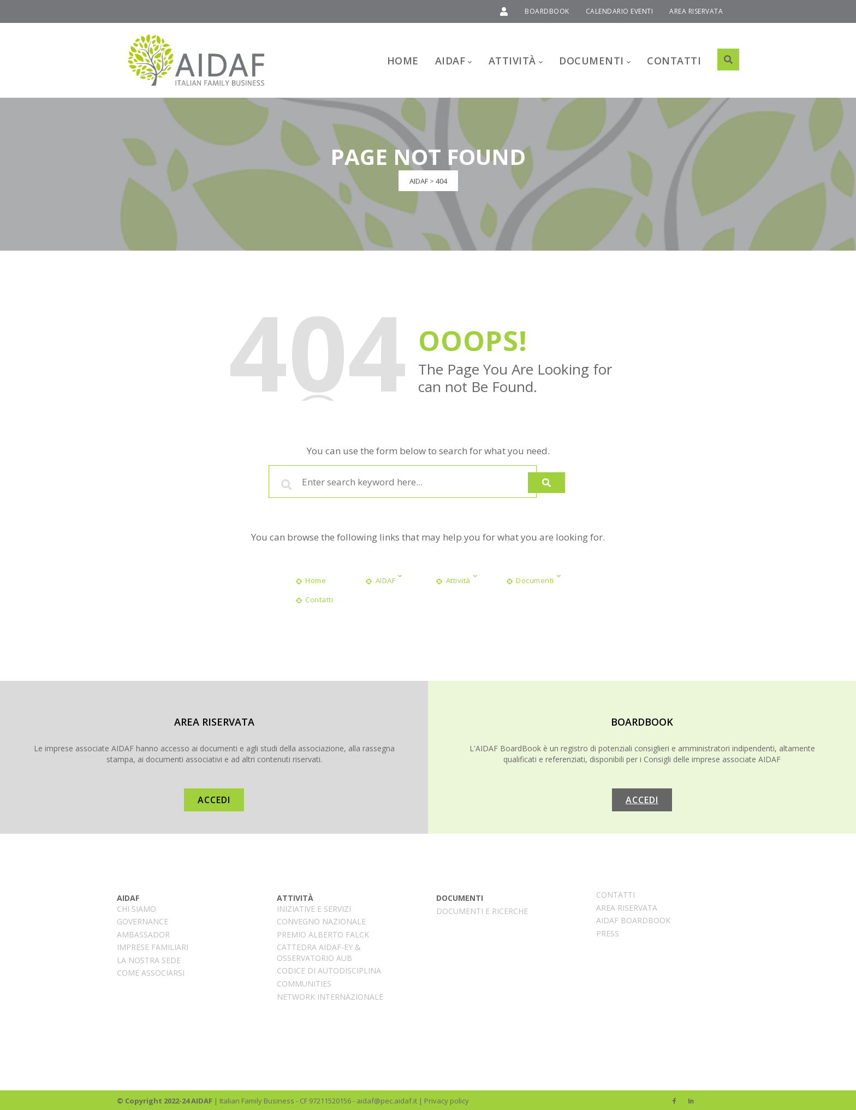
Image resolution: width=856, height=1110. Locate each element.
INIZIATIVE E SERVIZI (314, 907)
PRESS (607, 932)
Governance (142, 920)
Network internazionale (330, 995)
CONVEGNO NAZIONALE (321, 920)
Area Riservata (626, 906)
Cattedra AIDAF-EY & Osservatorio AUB (319, 950)
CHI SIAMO (136, 907)
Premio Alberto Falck (323, 933)
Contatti (615, 893)
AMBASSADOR (143, 933)
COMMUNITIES (304, 982)
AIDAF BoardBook (633, 918)
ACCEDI (214, 798)
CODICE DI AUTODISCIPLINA (329, 969)
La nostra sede (149, 958)
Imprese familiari (152, 945)
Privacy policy (446, 1099)
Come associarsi (151, 971)
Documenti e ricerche (482, 909)
